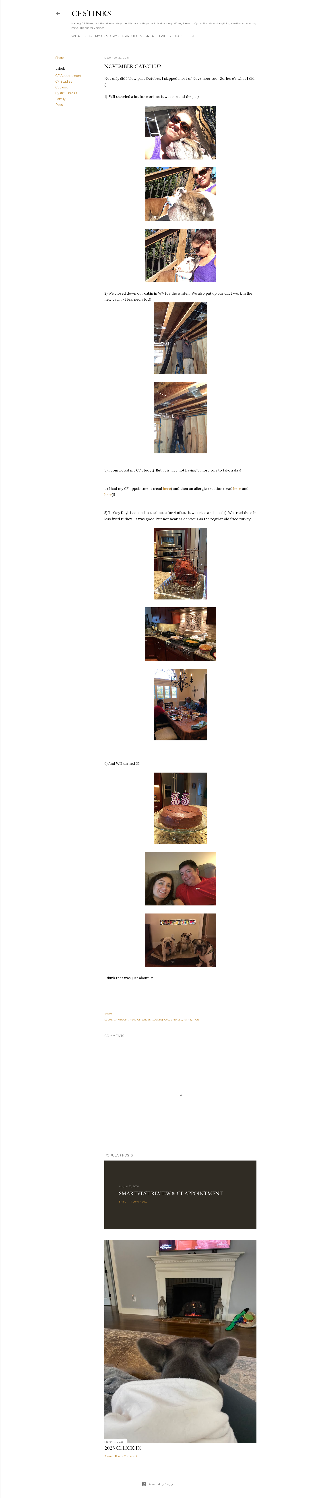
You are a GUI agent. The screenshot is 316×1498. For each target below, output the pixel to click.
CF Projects (131, 36)
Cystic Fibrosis (66, 93)
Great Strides (158, 36)
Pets (59, 105)
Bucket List (183, 36)
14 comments (138, 1201)
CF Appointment (68, 76)
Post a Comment (126, 1456)
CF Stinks (91, 13)
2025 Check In (123, 1447)
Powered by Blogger (158, 1484)
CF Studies (63, 82)
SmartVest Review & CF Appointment (171, 1193)
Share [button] (59, 58)
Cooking (61, 87)
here (167, 488)
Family (60, 99)
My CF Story (106, 36)
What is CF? (82, 36)
